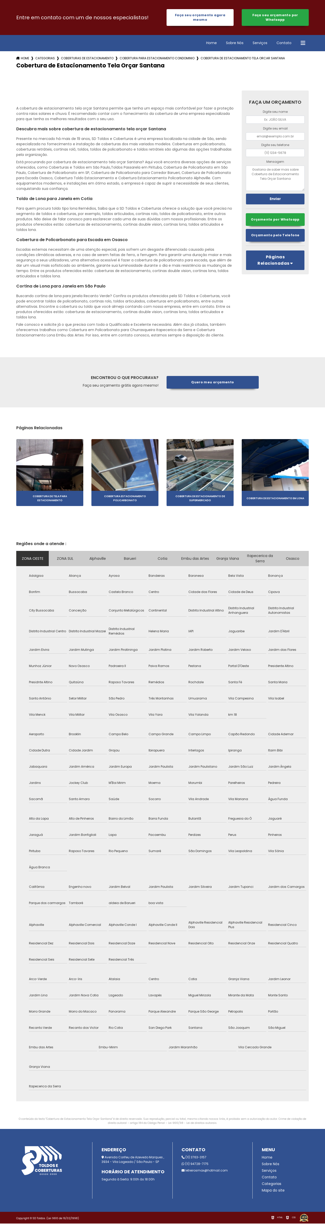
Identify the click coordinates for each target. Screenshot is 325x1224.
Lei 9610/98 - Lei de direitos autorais (192, 1123)
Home (211, 43)
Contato (284, 43)
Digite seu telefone (275, 145)
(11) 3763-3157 (194, 1158)
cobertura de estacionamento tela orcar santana (243, 59)
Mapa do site (273, 1191)
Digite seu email (275, 129)
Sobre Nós (234, 43)
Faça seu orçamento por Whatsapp (275, 17)
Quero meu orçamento (212, 383)
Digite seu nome (275, 112)
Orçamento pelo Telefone (275, 236)
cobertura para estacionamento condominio (157, 59)
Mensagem (275, 162)
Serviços (260, 43)
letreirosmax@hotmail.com (205, 1171)
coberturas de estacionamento (87, 59)
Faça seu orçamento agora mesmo (200, 17)
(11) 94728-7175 (195, 1164)
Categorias (45, 59)
